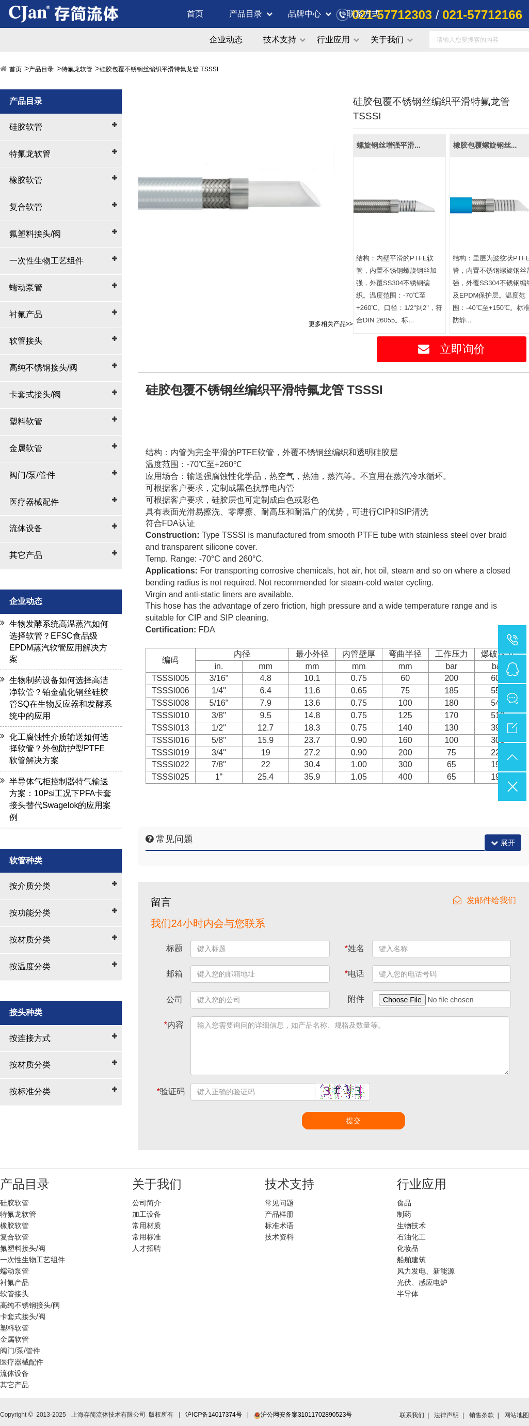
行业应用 (333, 39)
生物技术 (411, 1225)
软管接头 (25, 340)
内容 (174, 1024)
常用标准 (146, 1237)
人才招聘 (146, 1248)
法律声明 (446, 1415)
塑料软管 (25, 421)
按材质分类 (30, 939)
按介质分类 (30, 885)
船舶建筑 (411, 1260)
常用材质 (146, 1225)
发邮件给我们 (484, 900)
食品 (404, 1203)
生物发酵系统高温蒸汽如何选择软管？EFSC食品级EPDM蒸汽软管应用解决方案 (58, 641)
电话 (354, 973)
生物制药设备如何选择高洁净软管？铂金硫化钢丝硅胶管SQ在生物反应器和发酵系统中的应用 (60, 698)
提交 (353, 1121)
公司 (174, 999)
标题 (174, 948)
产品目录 (245, 13)
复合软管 (25, 207)
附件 (356, 999)
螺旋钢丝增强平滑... (389, 145)
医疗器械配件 (34, 502)
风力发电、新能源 (426, 1271)
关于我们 (387, 39)
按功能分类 (30, 912)
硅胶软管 (25, 126)
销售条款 (481, 1415)
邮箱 (174, 973)
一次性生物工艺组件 (46, 260)
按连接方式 (30, 1038)
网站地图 (516, 1415)
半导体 (408, 1294)
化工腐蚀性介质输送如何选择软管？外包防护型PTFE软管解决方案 (58, 749)
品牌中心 (304, 13)
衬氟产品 (25, 314)
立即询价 (451, 349)
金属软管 (25, 448)
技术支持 (279, 39)
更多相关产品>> (331, 324)
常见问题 (279, 1203)
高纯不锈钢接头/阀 (43, 367)
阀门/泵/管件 (32, 475)
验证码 (171, 1091)
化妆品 (408, 1248)
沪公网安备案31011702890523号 (303, 1414)
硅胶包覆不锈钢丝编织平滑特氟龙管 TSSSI (159, 69)
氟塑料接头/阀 (35, 233)
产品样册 (279, 1214)
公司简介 (146, 1203)
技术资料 (279, 1237)
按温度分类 (30, 966)
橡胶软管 (25, 180)
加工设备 (146, 1214)
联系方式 (363, 13)
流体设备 (25, 528)
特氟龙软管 (76, 69)
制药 (404, 1214)
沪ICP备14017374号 (213, 1414)
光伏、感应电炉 (422, 1282)
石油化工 (411, 1237)
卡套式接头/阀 (35, 394)
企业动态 (226, 39)
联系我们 (411, 1415)
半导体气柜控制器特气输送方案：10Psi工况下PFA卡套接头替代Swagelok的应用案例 (60, 799)
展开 (503, 843)
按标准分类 (30, 1091)
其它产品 (25, 555)
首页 (195, 13)
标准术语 (279, 1225)
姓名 (354, 948)
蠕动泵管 (25, 287)
